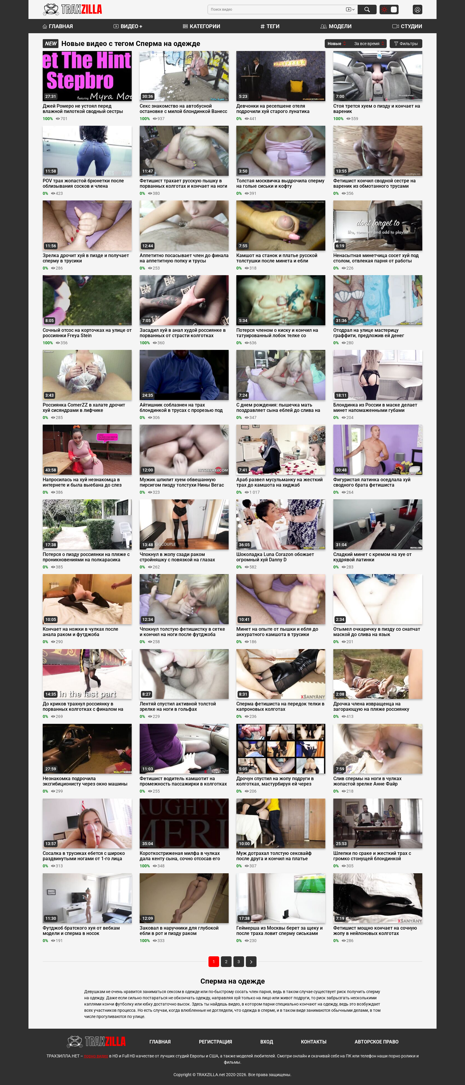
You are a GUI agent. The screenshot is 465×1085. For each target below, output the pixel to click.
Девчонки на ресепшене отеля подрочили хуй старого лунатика (273, 108)
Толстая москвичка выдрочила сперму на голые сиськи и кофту (280, 183)
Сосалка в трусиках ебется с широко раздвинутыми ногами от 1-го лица (84, 856)
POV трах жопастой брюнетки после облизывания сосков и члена (83, 183)
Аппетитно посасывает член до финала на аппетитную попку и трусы (184, 258)
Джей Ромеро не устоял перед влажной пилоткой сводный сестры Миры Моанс (83, 108)
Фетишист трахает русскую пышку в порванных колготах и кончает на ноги (183, 183)
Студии (407, 26)
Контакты (314, 1042)
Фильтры (406, 43)
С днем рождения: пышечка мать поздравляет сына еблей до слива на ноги (278, 407)
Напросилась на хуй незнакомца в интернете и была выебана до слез (82, 482)
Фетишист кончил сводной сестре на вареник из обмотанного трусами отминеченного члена (374, 183)
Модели (336, 26)
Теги (270, 26)
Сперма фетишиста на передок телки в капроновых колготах (280, 706)
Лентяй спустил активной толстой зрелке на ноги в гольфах (178, 706)
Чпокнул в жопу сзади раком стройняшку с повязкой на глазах (177, 557)
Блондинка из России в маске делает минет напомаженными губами (375, 407)
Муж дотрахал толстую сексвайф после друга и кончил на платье (274, 856)
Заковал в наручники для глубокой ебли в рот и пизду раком (179, 930)
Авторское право (377, 1042)
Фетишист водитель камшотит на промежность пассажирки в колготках (183, 781)
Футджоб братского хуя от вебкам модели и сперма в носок (81, 930)
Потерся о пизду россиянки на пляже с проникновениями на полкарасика (86, 557)
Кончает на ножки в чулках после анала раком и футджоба (80, 632)
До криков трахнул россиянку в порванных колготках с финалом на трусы (83, 706)
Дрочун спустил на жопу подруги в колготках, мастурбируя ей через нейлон (275, 781)
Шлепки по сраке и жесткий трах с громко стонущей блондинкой (372, 856)
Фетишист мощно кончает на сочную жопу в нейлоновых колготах (375, 930)
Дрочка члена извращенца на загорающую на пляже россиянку (371, 706)
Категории (201, 26)
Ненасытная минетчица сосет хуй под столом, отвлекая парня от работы (376, 258)
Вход (266, 1042)
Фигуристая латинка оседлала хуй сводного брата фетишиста (371, 482)
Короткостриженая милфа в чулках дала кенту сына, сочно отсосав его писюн (180, 856)
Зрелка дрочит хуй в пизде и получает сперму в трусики (86, 258)
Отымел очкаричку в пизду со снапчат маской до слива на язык (376, 632)
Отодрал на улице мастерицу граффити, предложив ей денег (368, 333)
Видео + (128, 26)
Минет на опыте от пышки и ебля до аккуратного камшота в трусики (277, 632)
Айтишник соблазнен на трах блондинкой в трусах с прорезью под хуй (181, 407)
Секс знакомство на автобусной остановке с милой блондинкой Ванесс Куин (183, 108)
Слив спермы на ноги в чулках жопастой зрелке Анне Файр (367, 781)
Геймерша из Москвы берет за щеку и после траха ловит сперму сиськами (279, 930)
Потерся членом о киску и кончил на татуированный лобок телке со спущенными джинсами (277, 333)
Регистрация (215, 1042)
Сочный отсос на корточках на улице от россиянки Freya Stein (87, 333)
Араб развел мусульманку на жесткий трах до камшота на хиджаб (279, 482)
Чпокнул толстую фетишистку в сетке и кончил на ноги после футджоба (182, 632)
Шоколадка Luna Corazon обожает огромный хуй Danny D (275, 557)
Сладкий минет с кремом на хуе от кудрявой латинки (372, 557)
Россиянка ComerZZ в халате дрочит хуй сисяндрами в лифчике (84, 407)
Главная (58, 26)
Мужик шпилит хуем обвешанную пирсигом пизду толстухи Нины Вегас (182, 482)
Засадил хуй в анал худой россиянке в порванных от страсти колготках (183, 333)
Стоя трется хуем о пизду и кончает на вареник (376, 108)
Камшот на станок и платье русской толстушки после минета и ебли (276, 258)
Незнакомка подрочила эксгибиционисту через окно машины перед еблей (85, 781)
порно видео (96, 1056)
